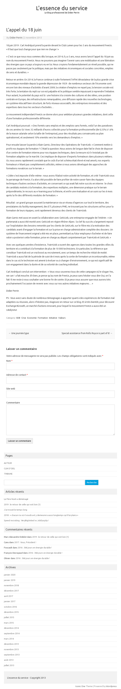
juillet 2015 (9, 617)
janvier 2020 (9, 575)
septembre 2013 (12, 654)
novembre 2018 (11, 585)
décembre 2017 (11, 590)
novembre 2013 (11, 649)
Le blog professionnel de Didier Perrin (62, 13)
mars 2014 (9, 639)
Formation (43, 318)
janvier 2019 (9, 580)
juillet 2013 (9, 665)
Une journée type (19, 333)
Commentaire (13, 402)
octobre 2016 (10, 607)
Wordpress (111, 686)
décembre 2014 (11, 628)
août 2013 (8, 660)
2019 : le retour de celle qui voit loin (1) (22, 504)
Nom (9, 361)
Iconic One (80, 686)
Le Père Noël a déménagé (16, 499)
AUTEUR (8, 463)
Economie (32, 318)
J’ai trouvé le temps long (15, 510)
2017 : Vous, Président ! (25, 542)
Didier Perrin (16, 37)
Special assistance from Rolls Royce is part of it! (87, 333)
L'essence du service (61, 8)
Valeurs (62, 318)
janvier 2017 (9, 601)
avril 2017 (8, 596)
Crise (23, 318)
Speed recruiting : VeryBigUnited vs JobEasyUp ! (26, 520)
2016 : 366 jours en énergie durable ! (35, 547)
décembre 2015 (11, 612)
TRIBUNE (8, 474)
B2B (18, 318)
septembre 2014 (12, 633)
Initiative (53, 318)
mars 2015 (9, 623)
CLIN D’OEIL (9, 468)
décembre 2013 (11, 644)
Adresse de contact (17, 375)
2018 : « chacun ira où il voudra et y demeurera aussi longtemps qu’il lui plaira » (41, 515)
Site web (10, 388)
